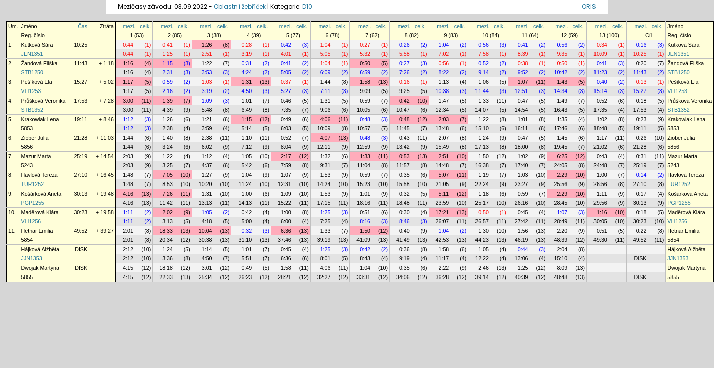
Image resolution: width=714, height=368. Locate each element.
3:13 (167, 221)
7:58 (483, 54)
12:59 (363, 147)
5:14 (246, 128)
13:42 (403, 147)
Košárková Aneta (41, 194)
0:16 (641, 45)
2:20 (562, 231)
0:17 (641, 194)
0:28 (246, 45)
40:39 (521, 277)
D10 (307, 6)
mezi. (129, 26)
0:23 (641, 119)
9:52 (523, 72)
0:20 (641, 63)
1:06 (483, 82)
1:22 (207, 63)
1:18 (483, 194)
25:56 (560, 184)
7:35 (286, 110)
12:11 (324, 147)
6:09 (325, 72)
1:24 (483, 138)
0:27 (365, 45)
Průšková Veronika (43, 101)
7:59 (286, 165)
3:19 (246, 54)
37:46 (284, 240)
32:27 (324, 277)
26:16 (521, 203)
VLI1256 (31, 221)
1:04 (325, 45)
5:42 (246, 165)
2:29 (562, 175)
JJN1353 (31, 258)
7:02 (444, 54)
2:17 (286, 156)
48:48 (560, 277)
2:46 (483, 268)
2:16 (167, 91)
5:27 (286, 91)
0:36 (404, 249)
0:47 (523, 101)
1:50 (483, 156)
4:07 (325, 138)
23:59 (442, 203)
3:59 (207, 128)
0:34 (602, 45)
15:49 (442, 147)
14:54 (521, 110)
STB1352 (32, 110)
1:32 (325, 156)
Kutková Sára (37, 45)
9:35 (562, 54)
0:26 (404, 45)
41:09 (363, 240)
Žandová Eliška (39, 63)
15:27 (80, 82)
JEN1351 (32, 54)
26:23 (245, 277)
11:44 (482, 91)
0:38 (523, 63)
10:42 (560, 72)
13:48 (442, 128)
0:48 (365, 119)
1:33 (483, 101)
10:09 (600, 54)
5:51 (246, 258)
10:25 (80, 45)
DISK (81, 249)
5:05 (325, 54)
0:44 (128, 45)
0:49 (286, 119)
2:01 (128, 231)
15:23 (363, 184)
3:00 (128, 101)
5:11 (444, 194)
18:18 (166, 268)
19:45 (560, 147)
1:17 (128, 82)
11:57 (403, 165)
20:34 (166, 240)
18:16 (363, 203)
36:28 (442, 277)
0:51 (365, 212)
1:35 (562, 119)
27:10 (80, 175)
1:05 (246, 156)
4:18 (207, 221)
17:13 (482, 147)
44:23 (482, 240)
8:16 (365, 221)
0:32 (404, 194)
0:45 (523, 212)
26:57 (482, 221)
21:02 (600, 147)
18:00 (521, 147)
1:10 (246, 138)
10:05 (363, 110)
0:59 (167, 82)
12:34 (442, 110)
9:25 (404, 91)
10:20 (205, 184)
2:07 (444, 138)
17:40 (521, 165)
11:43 (80, 63)
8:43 (365, 258)
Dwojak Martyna (40, 268)
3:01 (207, 268)
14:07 (482, 110)
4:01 (286, 54)
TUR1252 (32, 184)
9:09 (365, 91)
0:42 (286, 45)
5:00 (246, 221)
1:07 (523, 82)
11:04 (363, 165)
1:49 (562, 101)
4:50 (246, 91)
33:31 (363, 277)
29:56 (600, 203)
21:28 (80, 138)
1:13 (444, 82)
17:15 (324, 203)
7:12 (246, 147)
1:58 (365, 82)
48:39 (560, 240)
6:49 (246, 110)
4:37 (207, 165)
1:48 (128, 175)
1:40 (167, 138)
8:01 (325, 258)
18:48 (600, 128)
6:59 (365, 72)
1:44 (325, 82)
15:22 (284, 203)
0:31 (246, 63)
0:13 (641, 82)
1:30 (483, 231)
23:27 (521, 184)
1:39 (167, 101)
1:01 (246, 101)
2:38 (167, 128)
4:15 (128, 268)
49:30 (600, 240)
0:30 (404, 212)
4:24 (246, 72)
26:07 (442, 221)
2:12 (128, 249)
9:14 (483, 72)
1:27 (207, 175)
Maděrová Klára (40, 212)
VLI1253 (31, 91)
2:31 (167, 72)
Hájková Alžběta (40, 249)
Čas (82, 26)
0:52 (483, 63)
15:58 (403, 184)
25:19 (80, 156)
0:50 (365, 63)
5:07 (444, 175)
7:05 (167, 175)
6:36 (286, 231)
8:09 (562, 268)
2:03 (444, 119)
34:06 (403, 277)
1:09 (207, 101)
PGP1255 (32, 203)
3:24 (167, 147)
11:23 (600, 72)
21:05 (442, 184)
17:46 (560, 128)
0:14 (641, 175)
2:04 (562, 249)
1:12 (128, 119)
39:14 (482, 277)
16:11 (521, 128)
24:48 (600, 165)
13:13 (205, 203)
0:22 (641, 231)
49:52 (80, 231)
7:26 (404, 72)
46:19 (521, 240)
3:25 (167, 165)
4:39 (167, 110)
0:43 (404, 138)
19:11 (80, 119)
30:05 (600, 221)
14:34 (560, 91)
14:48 (442, 165)
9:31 (325, 165)
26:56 (600, 184)
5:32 (365, 54)
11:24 (245, 184)
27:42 (521, 221)
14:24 (324, 184)
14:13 (245, 203)
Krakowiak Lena (40, 119)
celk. (145, 26)
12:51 (521, 91)
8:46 (404, 221)
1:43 (562, 82)
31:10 (245, 240)
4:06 (325, 119)
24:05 (560, 165)
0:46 (286, 101)
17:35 (600, 110)
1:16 (128, 63)
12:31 (284, 184)
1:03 (207, 82)
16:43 (560, 110)
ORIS (589, 6)
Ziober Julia (35, 138)
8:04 (286, 147)
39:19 (324, 240)
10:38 (442, 91)
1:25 (167, 54)
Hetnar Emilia (37, 231)
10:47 (403, 110)
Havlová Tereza (39, 175)
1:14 (207, 249)
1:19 (483, 175)
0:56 (483, 45)
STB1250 (32, 72)
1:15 (167, 63)
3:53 (207, 72)
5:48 (207, 110)
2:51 (207, 54)
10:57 (363, 128)
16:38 (482, 165)
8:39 (523, 54)
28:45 (560, 203)
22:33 (166, 277)
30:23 (80, 212)
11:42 (166, 203)
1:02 (602, 119)
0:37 (286, 82)
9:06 (325, 110)
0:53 (404, 156)
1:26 (207, 45)
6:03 (286, 128)
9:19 (404, 258)
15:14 (600, 91)
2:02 (167, 212)
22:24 (482, 184)
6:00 (286, 221)
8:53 (167, 184)
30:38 (205, 240)
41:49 (403, 240)
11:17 (442, 258)
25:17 (482, 203)
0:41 (167, 45)
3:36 (167, 258)
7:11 (325, 91)
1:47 (444, 101)
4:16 (128, 194)
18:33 (166, 231)
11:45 (403, 128)
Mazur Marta (36, 156)
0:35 (404, 175)
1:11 (602, 194)
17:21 (442, 212)
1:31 (246, 82)
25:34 (205, 277)
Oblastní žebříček (240, 6)
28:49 (560, 221)
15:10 (482, 128)
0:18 (641, 101)
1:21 (207, 119)
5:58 (404, 54)
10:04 (205, 231)
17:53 (80, 101)
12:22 (482, 258)
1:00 (602, 175)
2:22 (444, 268)
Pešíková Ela (36, 82)
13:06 (521, 258)
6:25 (562, 156)
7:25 (325, 221)
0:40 (602, 82)
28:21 (284, 277)
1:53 (325, 175)
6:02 (207, 147)
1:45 (562, 138)
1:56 (523, 231)
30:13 (80, 194)
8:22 (444, 72)
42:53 (442, 240)
